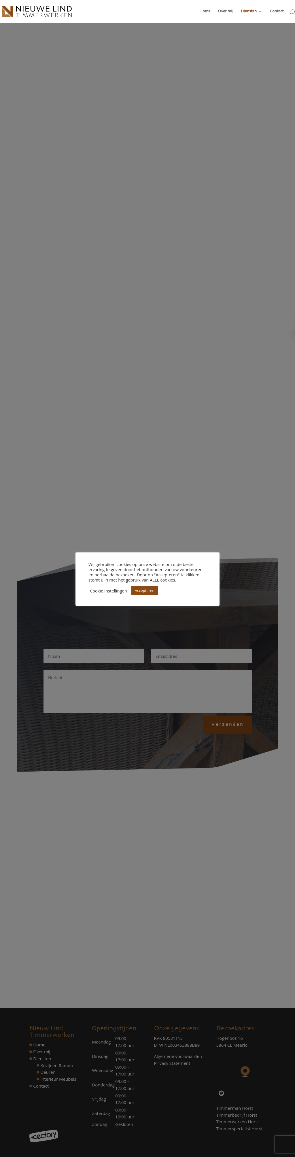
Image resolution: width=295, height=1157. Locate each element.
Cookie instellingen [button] (108, 590)
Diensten (249, 12)
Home (204, 12)
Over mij (225, 12)
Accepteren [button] (144, 590)
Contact (276, 12)
